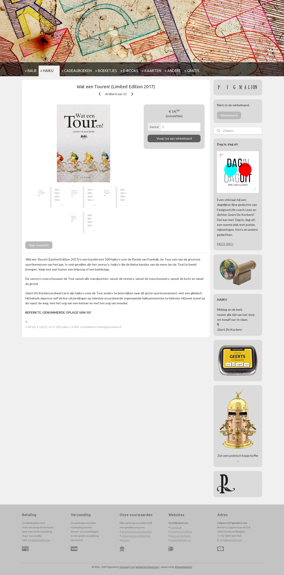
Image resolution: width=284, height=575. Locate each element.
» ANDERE (173, 71)
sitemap (124, 566)
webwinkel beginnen (147, 566)
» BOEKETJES (106, 71)
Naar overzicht (39, 245)
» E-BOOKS (129, 71)
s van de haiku (182, 535)
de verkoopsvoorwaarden (136, 531)
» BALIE (31, 71)
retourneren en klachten (136, 535)
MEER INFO (225, 244)
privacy (125, 540)
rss (132, 566)
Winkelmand (229, 115)
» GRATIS (191, 71)
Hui (172, 535)
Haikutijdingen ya (180, 540)
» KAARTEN (151, 71)
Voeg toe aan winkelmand (174, 138)
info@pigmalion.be (39, 540)
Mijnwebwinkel (183, 566)
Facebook (176, 527)
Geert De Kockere (181, 531)
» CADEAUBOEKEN (76, 71)
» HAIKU (49, 71)
